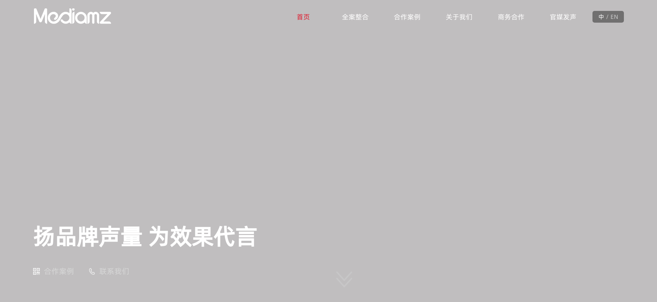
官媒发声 (563, 16)
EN (614, 17)
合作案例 (407, 16)
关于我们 (459, 16)
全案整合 (355, 16)
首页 (303, 16)
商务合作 (511, 16)
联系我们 (114, 271)
